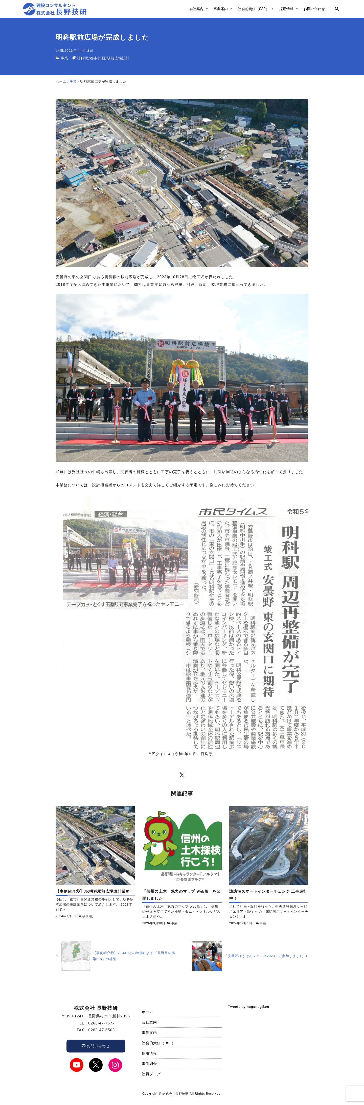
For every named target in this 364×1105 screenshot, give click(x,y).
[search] (337, 9)
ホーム (147, 1012)
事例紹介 (88, 916)
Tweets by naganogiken (248, 1007)
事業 (64, 58)
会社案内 (199, 9)
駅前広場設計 (118, 58)
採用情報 (289, 9)
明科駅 (82, 58)
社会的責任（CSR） (256, 9)
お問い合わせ (314, 9)
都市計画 (97, 58)
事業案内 (223, 9)
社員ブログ (151, 1074)
